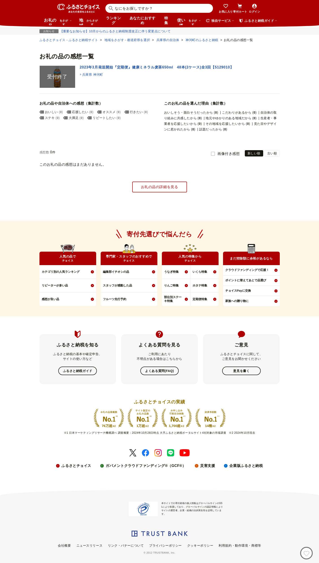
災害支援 (207, 466)
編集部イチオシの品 (116, 271)
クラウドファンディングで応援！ (247, 270)
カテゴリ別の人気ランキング (61, 271)
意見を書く (241, 371)
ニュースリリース (89, 545)
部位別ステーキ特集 (173, 299)
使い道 (189, 21)
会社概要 (64, 545)
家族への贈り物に (237, 301)
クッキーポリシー (200, 545)
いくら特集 (200, 271)
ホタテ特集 (200, 285)
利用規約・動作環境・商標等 (240, 545)
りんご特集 (171, 285)
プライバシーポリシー (165, 545)
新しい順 (253, 153)
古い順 (272, 153)
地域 (89, 21)
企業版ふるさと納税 (246, 466)
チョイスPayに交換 (238, 290)
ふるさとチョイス (76, 466)
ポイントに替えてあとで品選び (245, 280)
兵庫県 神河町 (92, 74)
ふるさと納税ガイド (77, 371)
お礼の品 (58, 21)
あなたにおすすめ (143, 20)
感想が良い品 (50, 299)
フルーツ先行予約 (114, 299)
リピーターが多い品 (55, 285)
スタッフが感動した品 (117, 285)
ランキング (113, 20)
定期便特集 (200, 299)
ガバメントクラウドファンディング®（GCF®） (146, 466)
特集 (166, 20)
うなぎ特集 (171, 271)
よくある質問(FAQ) (159, 371)
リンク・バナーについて (126, 545)
